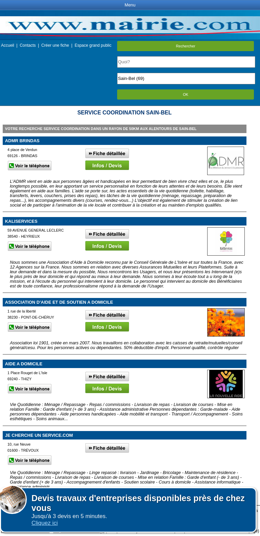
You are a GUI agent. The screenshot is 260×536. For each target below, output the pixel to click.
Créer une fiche (55, 45)
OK (185, 94)
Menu (130, 4)
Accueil (7, 45)
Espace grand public (92, 45)
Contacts (28, 45)
